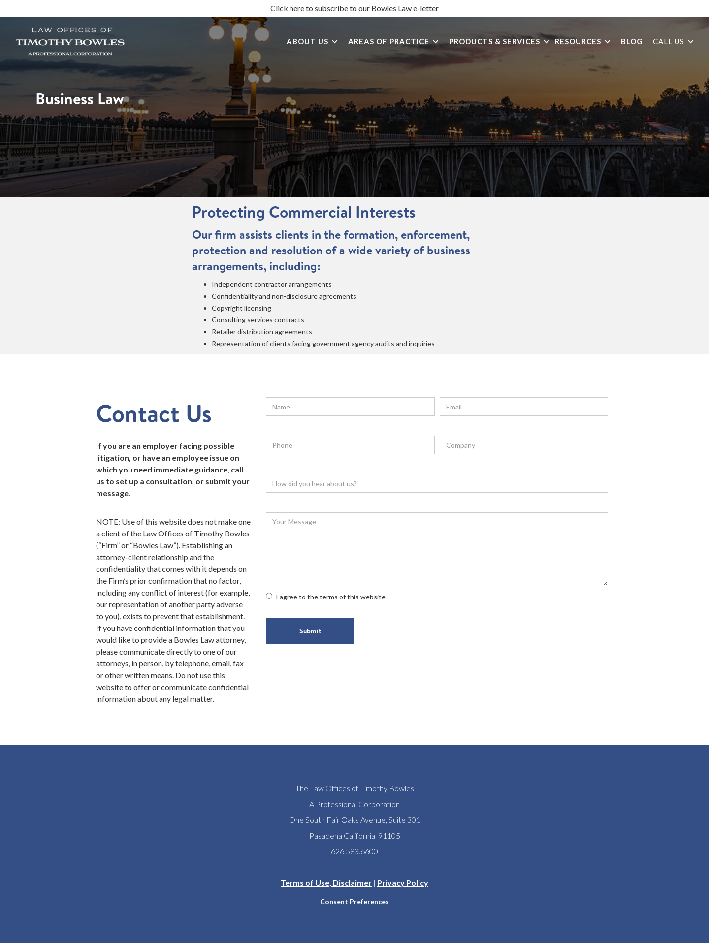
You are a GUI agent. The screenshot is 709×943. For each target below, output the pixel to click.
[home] (70, 41)
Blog (632, 41)
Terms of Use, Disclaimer (326, 882)
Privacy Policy (402, 882)
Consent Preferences (354, 901)
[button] (310, 42)
